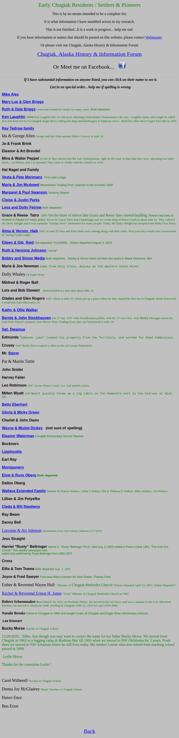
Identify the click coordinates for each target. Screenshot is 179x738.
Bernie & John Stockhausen (26, 318)
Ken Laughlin (13, 117)
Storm (13, 353)
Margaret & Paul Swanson (24, 192)
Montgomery (13, 467)
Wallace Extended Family (24, 491)
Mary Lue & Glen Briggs (23, 102)
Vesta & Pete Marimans (22, 177)
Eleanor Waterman (18, 436)
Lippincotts (12, 452)
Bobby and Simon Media (23, 258)
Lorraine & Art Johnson (21, 530)
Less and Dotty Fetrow (22, 207)
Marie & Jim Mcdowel (20, 185)
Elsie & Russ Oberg (19, 475)
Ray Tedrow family (18, 128)
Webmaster (154, 37)
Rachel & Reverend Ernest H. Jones (32, 593)
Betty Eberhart (14, 404)
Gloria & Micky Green (20, 412)
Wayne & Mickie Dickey (22, 428)
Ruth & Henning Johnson (24, 250)
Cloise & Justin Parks (21, 200)
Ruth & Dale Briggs (19, 109)
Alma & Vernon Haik (20, 231)
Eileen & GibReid (18, 242)
